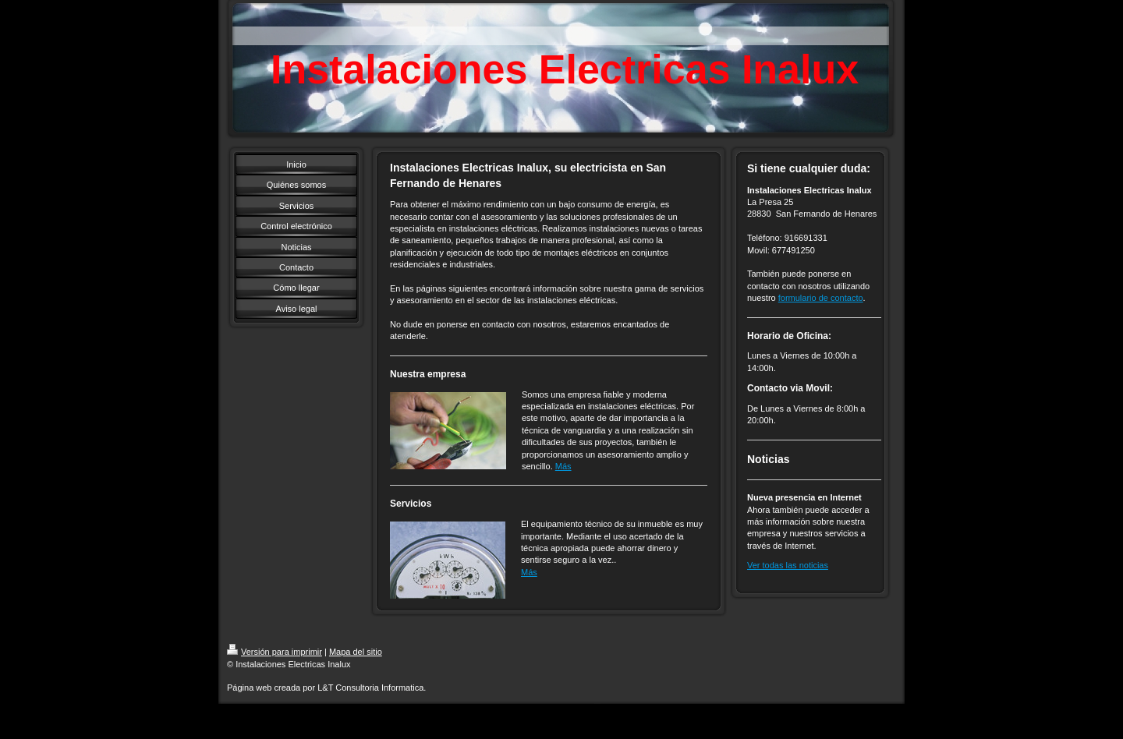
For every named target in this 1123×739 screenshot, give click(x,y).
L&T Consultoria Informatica (370, 687)
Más (563, 466)
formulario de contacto (820, 297)
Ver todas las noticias (787, 565)
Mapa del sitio (355, 651)
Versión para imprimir (274, 651)
